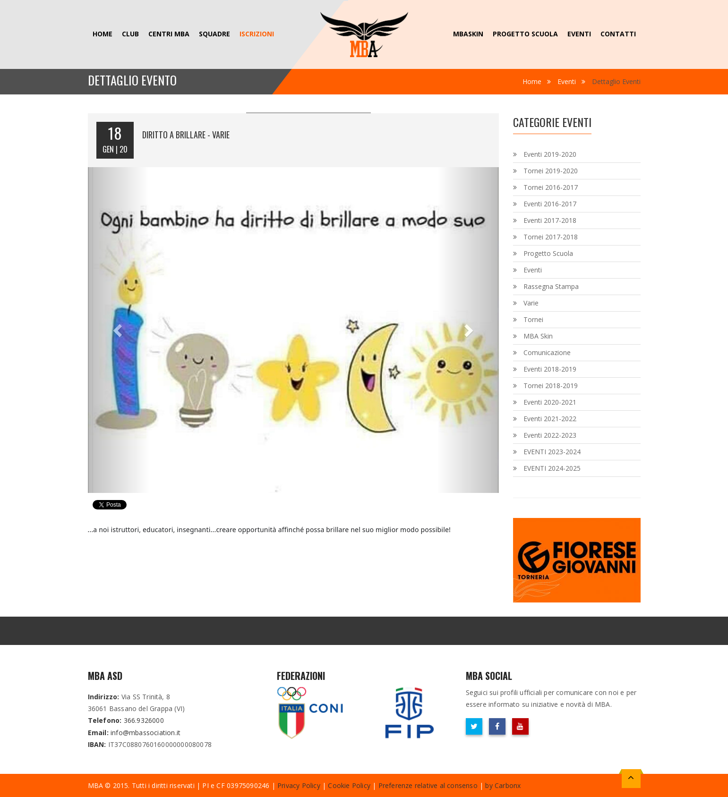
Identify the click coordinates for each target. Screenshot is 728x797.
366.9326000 (144, 720)
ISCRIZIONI (257, 33)
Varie (531, 302)
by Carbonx (503, 785)
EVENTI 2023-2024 (552, 451)
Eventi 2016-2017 (549, 203)
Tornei (533, 319)
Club (130, 33)
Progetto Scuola (525, 33)
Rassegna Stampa (551, 286)
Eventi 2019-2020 (549, 154)
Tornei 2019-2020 (550, 170)
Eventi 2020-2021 (549, 402)
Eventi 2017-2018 (549, 220)
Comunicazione (547, 352)
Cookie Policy (349, 785)
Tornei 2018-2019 (550, 385)
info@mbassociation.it (145, 732)
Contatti (618, 33)
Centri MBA (168, 33)
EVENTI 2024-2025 (552, 468)
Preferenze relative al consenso (428, 785)
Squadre (214, 33)
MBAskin (468, 33)
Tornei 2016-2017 (550, 187)
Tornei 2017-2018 (550, 236)
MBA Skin (538, 335)
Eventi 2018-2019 (549, 369)
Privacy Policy (298, 785)
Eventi (579, 33)
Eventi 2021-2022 (549, 418)
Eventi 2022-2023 (549, 435)
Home (102, 33)
